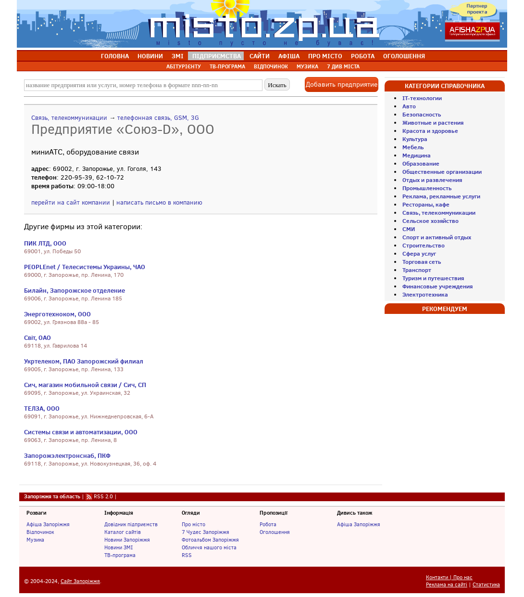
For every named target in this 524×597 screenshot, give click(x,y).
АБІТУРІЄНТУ (183, 66)
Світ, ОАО (37, 337)
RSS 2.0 (103, 496)
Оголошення (275, 532)
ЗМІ (178, 56)
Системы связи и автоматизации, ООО (80, 432)
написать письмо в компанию (159, 202)
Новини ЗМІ (118, 547)
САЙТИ (260, 56)
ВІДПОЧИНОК (271, 66)
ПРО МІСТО (325, 56)
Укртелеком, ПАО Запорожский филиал (83, 361)
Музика (35, 539)
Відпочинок (40, 532)
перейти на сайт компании (70, 202)
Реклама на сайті (446, 584)
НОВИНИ (150, 56)
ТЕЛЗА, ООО (42, 408)
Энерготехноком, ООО (57, 314)
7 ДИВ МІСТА (343, 66)
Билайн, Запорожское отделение (74, 290)
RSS (187, 555)
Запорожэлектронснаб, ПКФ (67, 455)
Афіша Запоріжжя (48, 524)
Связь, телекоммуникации (69, 118)
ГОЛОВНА (115, 56)
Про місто (193, 524)
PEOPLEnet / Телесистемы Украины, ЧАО (84, 266)
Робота (268, 524)
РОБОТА (362, 56)
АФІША (288, 56)
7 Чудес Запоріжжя (205, 532)
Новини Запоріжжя (127, 539)
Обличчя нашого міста (209, 547)
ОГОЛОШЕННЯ (404, 56)
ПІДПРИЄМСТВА (216, 56)
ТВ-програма (120, 555)
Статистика (486, 584)
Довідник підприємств (131, 524)
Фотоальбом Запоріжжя (210, 539)
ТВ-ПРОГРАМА (227, 66)
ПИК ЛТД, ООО (45, 243)
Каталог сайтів (122, 532)
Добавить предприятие (341, 84)
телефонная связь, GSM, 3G (158, 118)
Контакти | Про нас (449, 577)
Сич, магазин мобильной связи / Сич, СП (85, 384)
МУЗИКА (307, 66)
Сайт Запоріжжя (80, 581)
